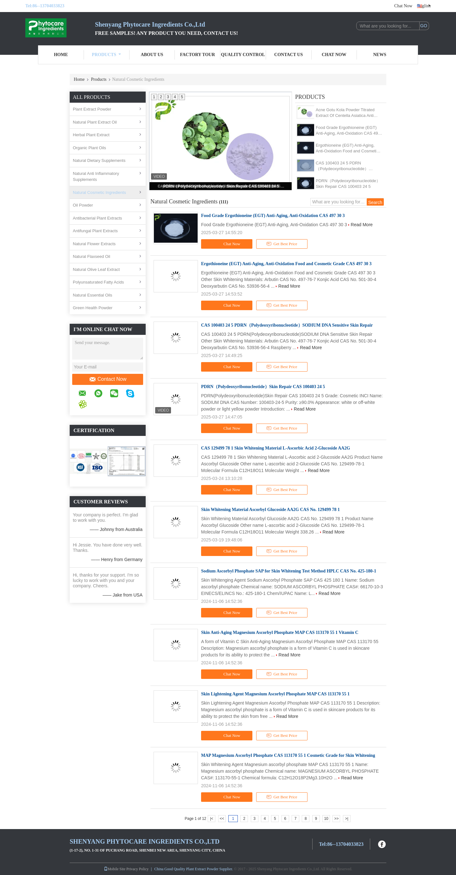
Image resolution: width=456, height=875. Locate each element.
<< (222, 818)
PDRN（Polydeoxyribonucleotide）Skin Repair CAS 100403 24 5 (221, 186)
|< (211, 818)
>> (336, 818)
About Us (152, 54)
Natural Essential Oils (92, 295)
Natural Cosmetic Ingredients (99, 192)
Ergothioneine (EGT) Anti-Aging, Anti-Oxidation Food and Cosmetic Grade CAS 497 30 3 (347, 148)
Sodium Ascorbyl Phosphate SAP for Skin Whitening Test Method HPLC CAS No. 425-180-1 (288, 571)
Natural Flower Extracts (94, 243)
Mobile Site (114, 869)
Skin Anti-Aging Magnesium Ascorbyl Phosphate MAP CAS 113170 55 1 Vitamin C (279, 632)
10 (326, 818)
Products (106, 54)
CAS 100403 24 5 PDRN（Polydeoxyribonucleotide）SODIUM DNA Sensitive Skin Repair (349, 166)
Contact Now (108, 379)
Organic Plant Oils (89, 147)
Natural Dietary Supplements (99, 160)
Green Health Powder (92, 307)
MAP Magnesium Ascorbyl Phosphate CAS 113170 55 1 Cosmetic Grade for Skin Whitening (288, 755)
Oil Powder (83, 205)
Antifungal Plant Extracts (95, 230)
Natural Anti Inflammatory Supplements (96, 176)
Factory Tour (197, 54)
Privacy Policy (137, 869)
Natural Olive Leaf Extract (96, 269)
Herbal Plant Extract (91, 134)
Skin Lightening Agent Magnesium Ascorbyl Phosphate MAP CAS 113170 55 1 (275, 694)
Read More (362, 224)
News (379, 54)
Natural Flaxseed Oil (91, 256)
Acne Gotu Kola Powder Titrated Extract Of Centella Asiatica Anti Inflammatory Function (345, 112)
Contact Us (288, 54)
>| (346, 818)
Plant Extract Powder (92, 109)
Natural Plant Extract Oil (95, 122)
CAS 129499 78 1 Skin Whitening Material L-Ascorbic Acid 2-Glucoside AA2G (275, 448)
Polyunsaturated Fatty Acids (98, 282)
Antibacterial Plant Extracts (97, 218)
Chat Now (403, 5)
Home (61, 54)
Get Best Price (282, 243)
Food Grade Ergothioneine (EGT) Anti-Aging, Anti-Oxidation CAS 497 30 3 (348, 130)
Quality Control (243, 54)
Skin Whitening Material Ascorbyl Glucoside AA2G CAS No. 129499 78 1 (270, 509)
